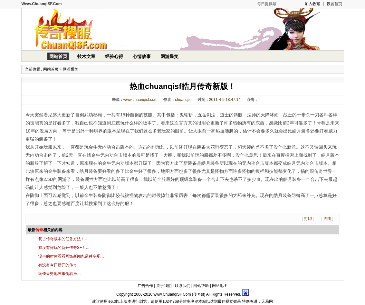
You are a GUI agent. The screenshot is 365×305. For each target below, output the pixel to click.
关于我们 (164, 285)
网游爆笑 (169, 56)
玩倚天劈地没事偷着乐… (59, 273)
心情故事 (142, 56)
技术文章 (86, 56)
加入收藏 (312, 4)
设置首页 (334, 4)
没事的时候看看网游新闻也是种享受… (71, 256)
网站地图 (219, 285)
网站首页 (58, 56)
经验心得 (114, 56)
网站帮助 (201, 285)
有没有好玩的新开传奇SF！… (64, 247)
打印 (308, 218)
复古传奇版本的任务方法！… (63, 239)
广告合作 (145, 285)
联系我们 (182, 285)
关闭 (327, 218)
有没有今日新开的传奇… (59, 265)
